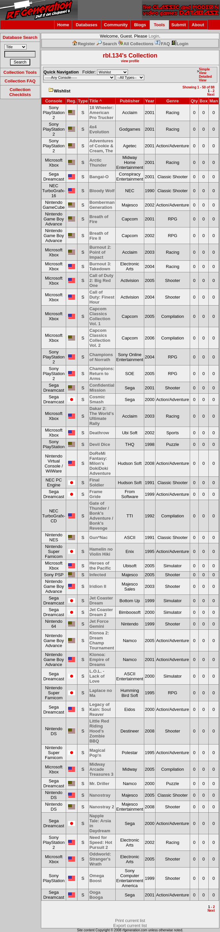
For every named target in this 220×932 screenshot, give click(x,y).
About (198, 24)
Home (63, 24)
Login (154, 36)
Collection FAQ (20, 80)
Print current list (130, 920)
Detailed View (205, 78)
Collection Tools (20, 72)
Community (116, 24)
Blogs (140, 24)
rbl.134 (112, 55)
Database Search (20, 37)
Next (211, 94)
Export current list (130, 925)
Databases (86, 24)
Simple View (204, 71)
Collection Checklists (20, 92)
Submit (178, 24)
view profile (130, 61)
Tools (159, 24)
